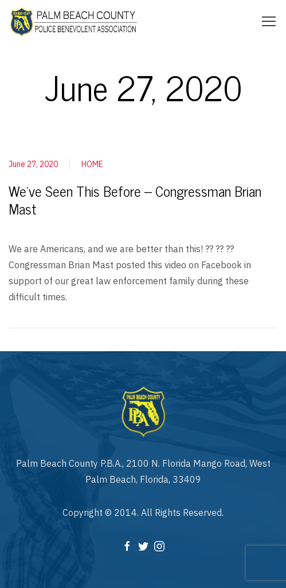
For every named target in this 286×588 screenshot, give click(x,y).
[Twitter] (143, 546)
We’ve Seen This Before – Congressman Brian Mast (135, 199)
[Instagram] (159, 546)
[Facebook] (127, 546)
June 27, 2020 (33, 164)
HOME (92, 164)
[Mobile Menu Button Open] (268, 21)
